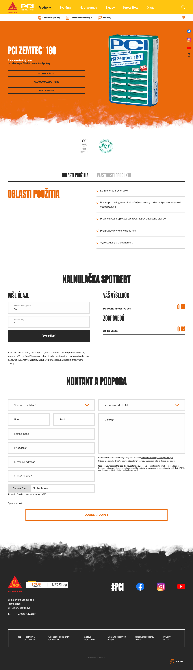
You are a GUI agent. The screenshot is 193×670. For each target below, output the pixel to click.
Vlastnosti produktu (114, 175)
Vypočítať (48, 335)
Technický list (46, 73)
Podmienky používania (30, 638)
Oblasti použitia (75, 175)
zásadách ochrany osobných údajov (157, 457)
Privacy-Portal (167, 638)
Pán (16, 419)
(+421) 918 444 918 (26, 614)
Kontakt (176, 661)
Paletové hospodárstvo (89, 638)
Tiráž (18, 636)
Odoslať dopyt (96, 515)
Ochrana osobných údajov (116, 638)
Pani (62, 419)
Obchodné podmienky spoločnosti (58, 638)
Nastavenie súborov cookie (144, 638)
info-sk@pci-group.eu (165, 461)
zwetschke (102, 657)
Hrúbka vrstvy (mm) (22, 305)
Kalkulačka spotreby (46, 82)
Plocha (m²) (19, 319)
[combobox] (181, 7)
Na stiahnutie (46, 90)
